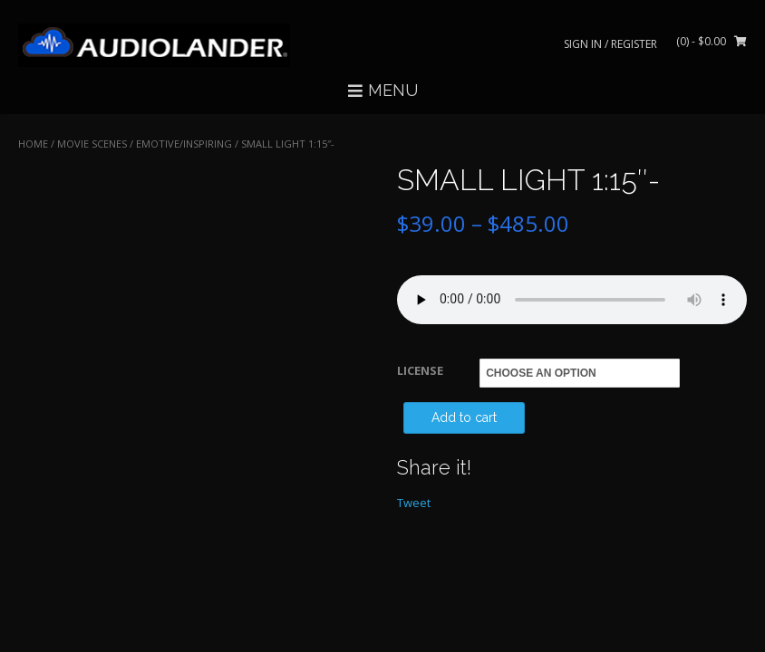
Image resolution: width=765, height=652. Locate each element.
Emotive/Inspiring (184, 143)
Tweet (414, 502)
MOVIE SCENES (92, 143)
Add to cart (464, 417)
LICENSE (420, 370)
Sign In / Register (610, 44)
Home (33, 143)
